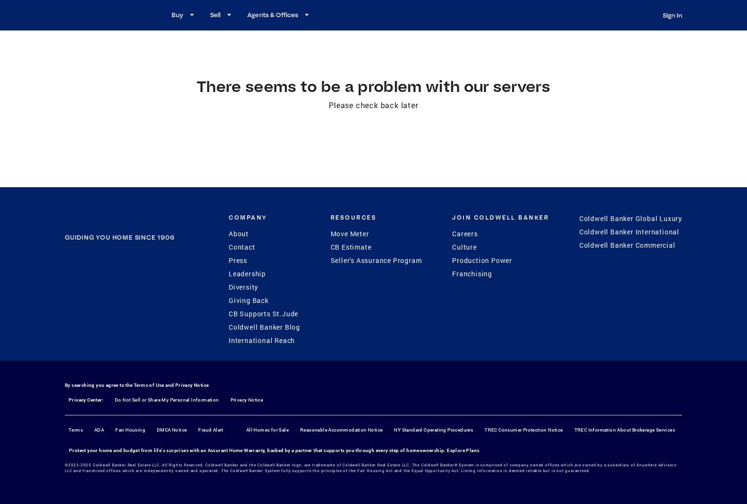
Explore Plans (463, 450)
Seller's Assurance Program (376, 260)
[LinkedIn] (156, 296)
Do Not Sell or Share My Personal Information (167, 400)
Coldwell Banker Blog (264, 327)
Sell (222, 15)
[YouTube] (132, 296)
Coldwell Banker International (629, 231)
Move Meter (350, 233)
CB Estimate (351, 247)
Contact (242, 247)
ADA (99, 430)
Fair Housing (130, 430)
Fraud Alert (210, 430)
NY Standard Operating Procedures (433, 430)
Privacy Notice (192, 385)
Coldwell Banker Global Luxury (630, 218)
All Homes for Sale (267, 430)
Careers (465, 233)
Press (238, 260)
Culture (464, 247)
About (239, 233)
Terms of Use (149, 385)
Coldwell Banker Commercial (627, 245)
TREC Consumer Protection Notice (524, 430)
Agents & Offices (279, 15)
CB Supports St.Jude (263, 313)
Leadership (247, 273)
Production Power (482, 260)
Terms (76, 430)
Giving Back (249, 300)
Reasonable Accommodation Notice (341, 430)
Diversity (243, 287)
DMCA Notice (172, 430)
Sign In (672, 15)
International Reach (262, 340)
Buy (184, 15)
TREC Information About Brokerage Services (625, 430)
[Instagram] (107, 296)
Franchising (472, 273)
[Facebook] (82, 296)
